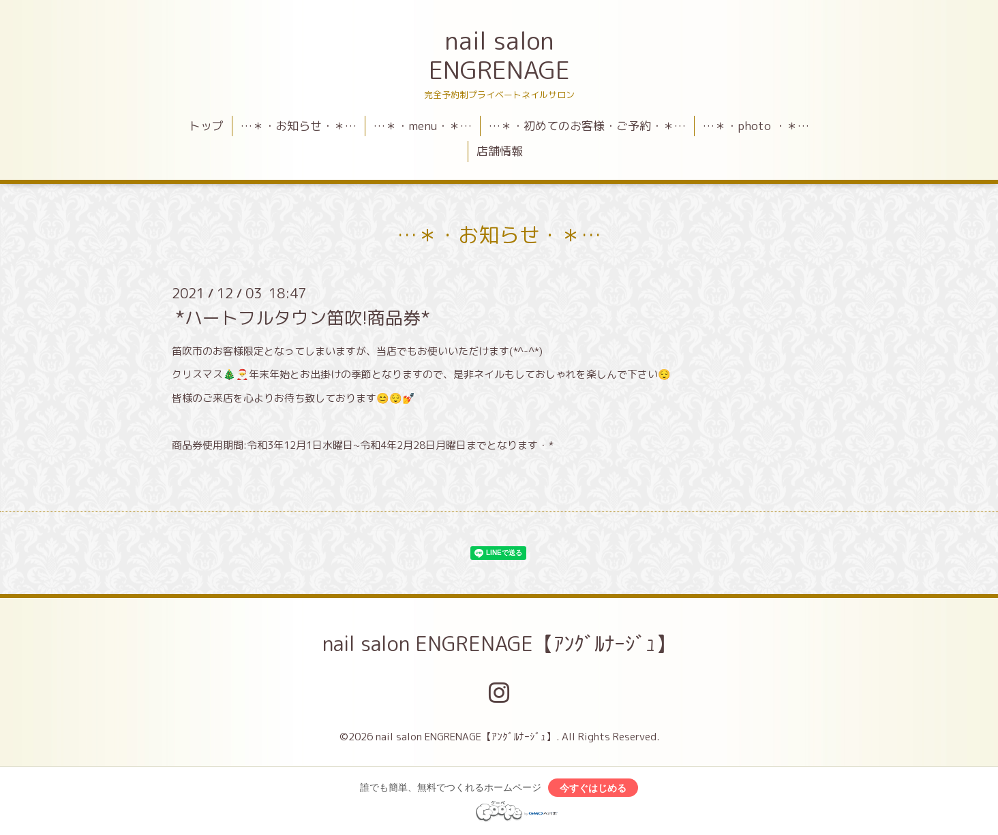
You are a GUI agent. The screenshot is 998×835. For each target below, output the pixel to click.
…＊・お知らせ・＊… (299, 125)
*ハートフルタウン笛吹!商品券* (302, 316)
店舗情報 (500, 151)
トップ (206, 125)
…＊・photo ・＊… (756, 125)
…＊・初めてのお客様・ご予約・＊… (587, 125)
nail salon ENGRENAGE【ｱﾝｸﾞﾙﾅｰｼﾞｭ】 (499, 643)
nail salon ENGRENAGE (499, 55)
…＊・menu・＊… (423, 125)
